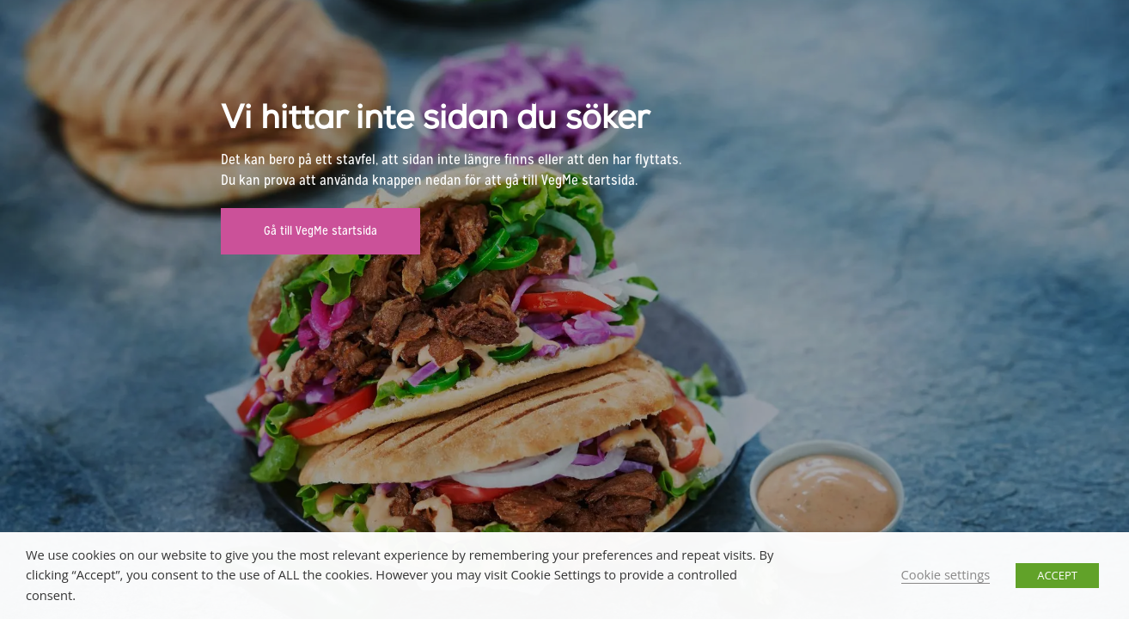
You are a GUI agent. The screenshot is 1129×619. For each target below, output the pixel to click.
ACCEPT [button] (1057, 575)
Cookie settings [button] (946, 574)
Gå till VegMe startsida (320, 230)
